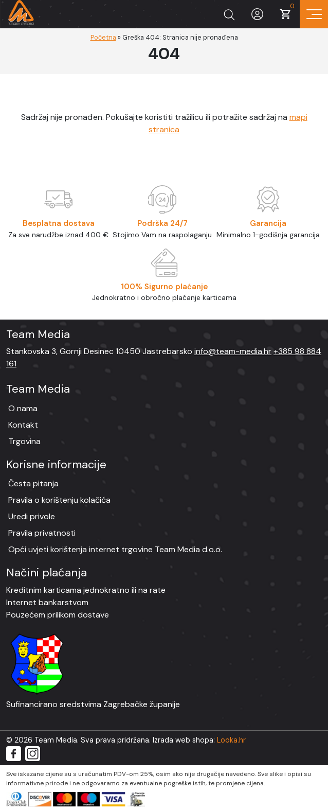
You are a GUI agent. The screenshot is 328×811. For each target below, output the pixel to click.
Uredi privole (31, 516)
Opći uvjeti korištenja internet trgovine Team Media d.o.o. (115, 549)
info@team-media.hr (232, 351)
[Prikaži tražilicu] (229, 14)
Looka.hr (231, 740)
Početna (103, 37)
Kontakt (23, 424)
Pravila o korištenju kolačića (59, 500)
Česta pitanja (33, 483)
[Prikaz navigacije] (314, 14)
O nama (23, 408)
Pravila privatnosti (42, 532)
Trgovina (24, 441)
